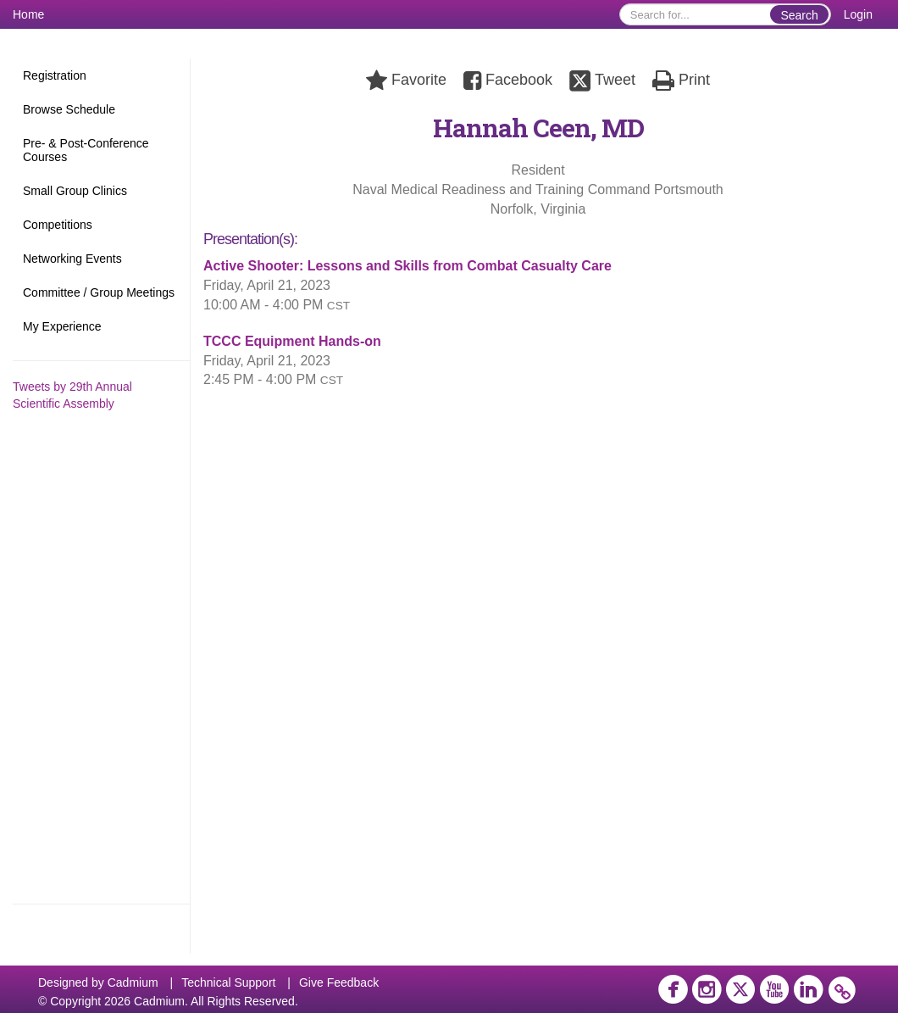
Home (28, 14)
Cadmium (133, 982)
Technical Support (228, 982)
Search (799, 15)
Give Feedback (339, 982)
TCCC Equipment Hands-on (292, 341)
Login (858, 14)
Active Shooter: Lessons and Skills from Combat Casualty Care (407, 266)
